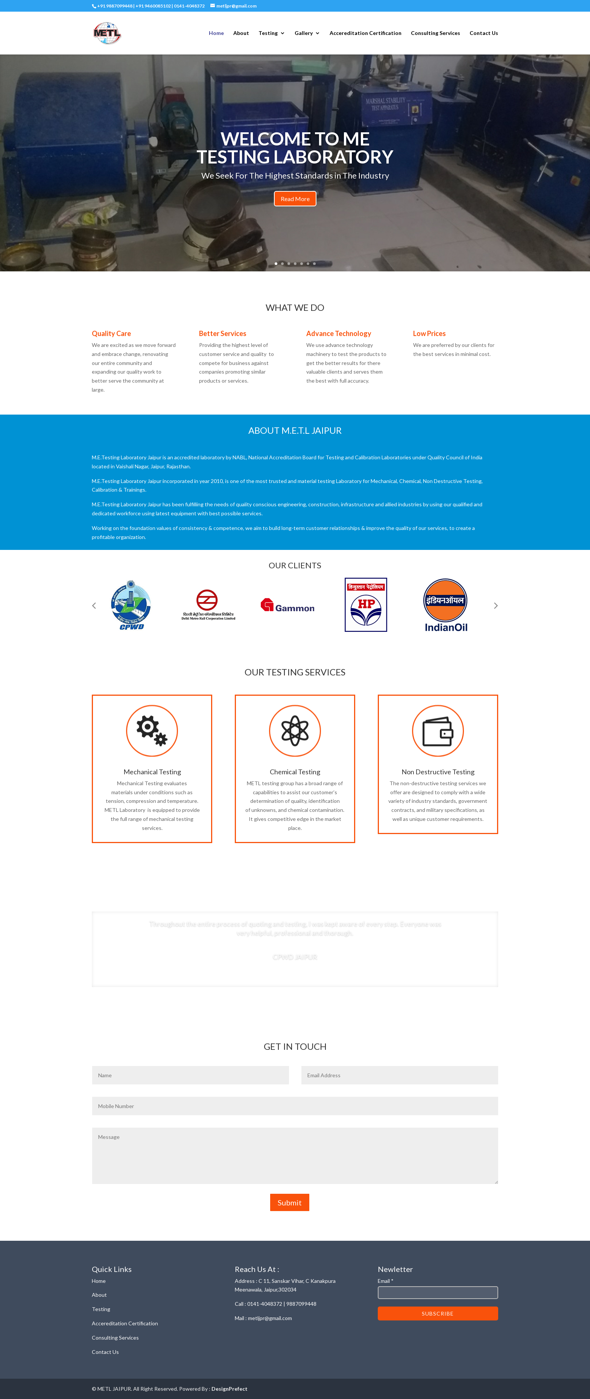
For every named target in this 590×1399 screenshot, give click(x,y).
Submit (290, 1202)
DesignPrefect (229, 1388)
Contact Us (484, 33)
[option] (137, 605)
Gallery (304, 33)
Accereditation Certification (365, 33)
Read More (295, 198)
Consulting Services (435, 33)
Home (216, 33)
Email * (386, 1281)
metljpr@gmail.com (270, 1318)
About (241, 33)
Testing (268, 33)
